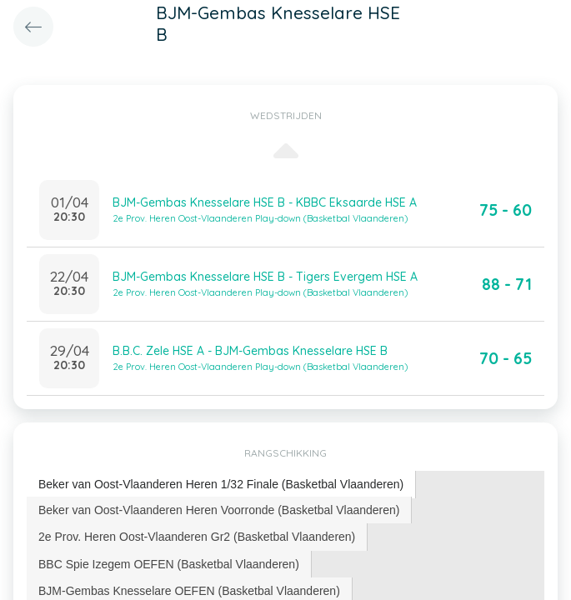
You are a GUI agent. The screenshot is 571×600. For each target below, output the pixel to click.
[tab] (221, 484)
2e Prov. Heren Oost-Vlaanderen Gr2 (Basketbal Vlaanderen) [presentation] (196, 536)
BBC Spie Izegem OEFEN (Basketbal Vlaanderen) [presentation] (168, 564)
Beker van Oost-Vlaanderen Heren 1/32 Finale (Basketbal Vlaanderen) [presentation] (220, 484)
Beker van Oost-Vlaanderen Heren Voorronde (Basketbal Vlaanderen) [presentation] (218, 510)
